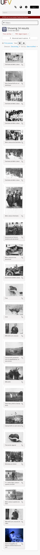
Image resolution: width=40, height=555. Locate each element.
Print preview (7, 43)
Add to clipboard (22, 65)
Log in (34, 7)
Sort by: (23, 46)
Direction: (7, 46)
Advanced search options (20, 38)
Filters (6, 23)
